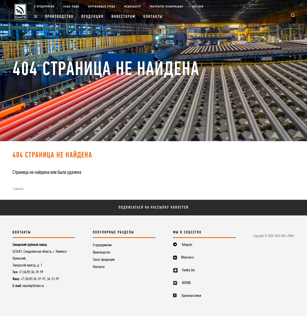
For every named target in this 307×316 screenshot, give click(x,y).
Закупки (198, 6)
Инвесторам (123, 17)
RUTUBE (186, 283)
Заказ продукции (104, 260)
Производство (59, 17)
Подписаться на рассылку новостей (154, 208)
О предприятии (44, 6)
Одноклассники (191, 296)
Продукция (92, 17)
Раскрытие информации (166, 6)
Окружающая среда (101, 6)
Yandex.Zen (188, 270)
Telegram (187, 245)
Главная (18, 189)
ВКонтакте (187, 258)
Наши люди (71, 6)
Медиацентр (132, 6)
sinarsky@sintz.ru (33, 286)
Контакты (153, 17)
